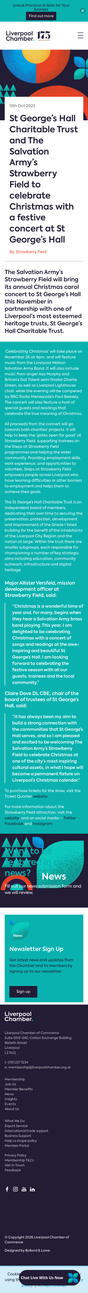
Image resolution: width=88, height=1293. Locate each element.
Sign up (23, 991)
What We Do (15, 1121)
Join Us (10, 1084)
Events (10, 1104)
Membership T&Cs (19, 1160)
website (12, 818)
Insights (11, 1099)
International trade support (26, 1131)
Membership (15, 1079)
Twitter (69, 818)
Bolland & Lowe (37, 1250)
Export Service (16, 1126)
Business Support (18, 1136)
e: (38, 1067)
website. (40, 796)
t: (16, 1062)
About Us (12, 1109)
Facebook (14, 823)
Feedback (13, 1170)
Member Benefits (19, 1089)
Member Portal (17, 1145)
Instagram (43, 823)
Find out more (41, 16)
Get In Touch (15, 1165)
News (9, 1094)
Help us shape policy (21, 1141)
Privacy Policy (16, 1155)
